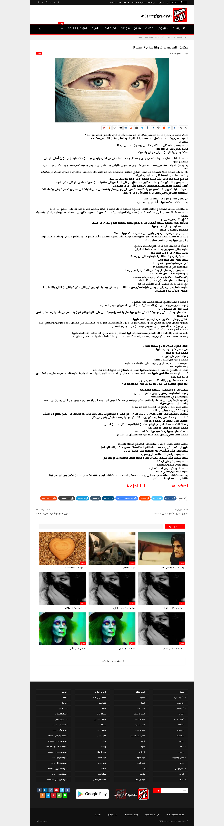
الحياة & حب (110, 28)
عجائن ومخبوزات (178, 757)
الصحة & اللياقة (139, 713)
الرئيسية (179, 28)
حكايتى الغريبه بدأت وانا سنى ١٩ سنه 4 (171, 513)
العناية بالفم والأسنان (137, 735)
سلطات (181, 746)
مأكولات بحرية (179, 697)
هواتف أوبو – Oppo (59, 730)
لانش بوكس (179, 768)
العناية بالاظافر (140, 719)
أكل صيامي (179, 708)
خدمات (149, 28)
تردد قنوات (102, 763)
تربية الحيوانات (140, 757)
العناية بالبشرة (140, 724)
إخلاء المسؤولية (162, 2)
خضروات (103, 768)
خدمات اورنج (101, 713)
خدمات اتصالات (100, 730)
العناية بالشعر (140, 730)
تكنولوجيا (163, 28)
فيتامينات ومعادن (99, 779)
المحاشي (181, 713)
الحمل (142, 703)
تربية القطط (141, 763)
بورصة (103, 746)
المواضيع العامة (78, 28)
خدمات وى (102, 724)
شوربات (181, 752)
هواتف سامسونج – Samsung (56, 746)
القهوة (142, 741)
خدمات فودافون (100, 719)
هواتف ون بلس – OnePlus (56, 779)
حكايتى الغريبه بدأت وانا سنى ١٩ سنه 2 (53, 513)
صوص (181, 741)
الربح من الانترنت (100, 692)
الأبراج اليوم (101, 735)
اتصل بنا (112, 2)
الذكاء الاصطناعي (60, 713)
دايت (143, 768)
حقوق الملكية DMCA (138, 2)
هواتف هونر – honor (59, 774)
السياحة (142, 752)
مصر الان (39, 821)
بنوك (104, 741)
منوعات (125, 28)
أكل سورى (180, 703)
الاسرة (142, 697)
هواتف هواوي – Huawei (57, 768)
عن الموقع (151, 2)
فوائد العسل (101, 774)
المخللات (181, 724)
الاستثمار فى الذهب (99, 697)
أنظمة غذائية (140, 692)
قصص (39, 53)
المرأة (95, 28)
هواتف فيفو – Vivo (59, 757)
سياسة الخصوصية (123, 2)
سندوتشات (180, 735)
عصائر (182, 763)
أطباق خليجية (179, 719)
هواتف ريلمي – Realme (57, 741)
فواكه (181, 774)
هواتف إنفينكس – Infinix (57, 735)
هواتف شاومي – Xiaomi (57, 752)
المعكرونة (180, 730)
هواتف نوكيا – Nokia (59, 763)
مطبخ (137, 28)
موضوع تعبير (140, 779)
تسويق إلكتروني (61, 719)
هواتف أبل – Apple (60, 724)
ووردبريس (63, 708)
